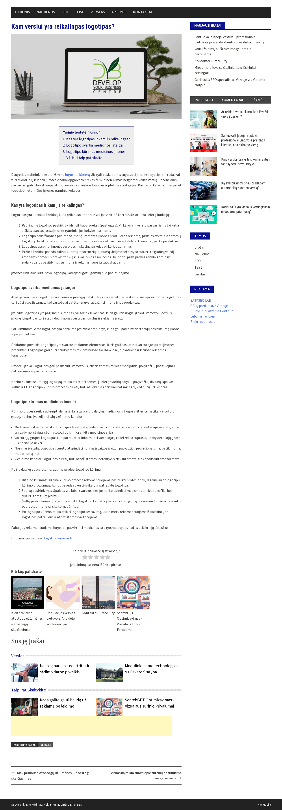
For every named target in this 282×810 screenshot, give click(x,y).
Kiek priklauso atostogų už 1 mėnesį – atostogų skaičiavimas (27, 621)
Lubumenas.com (202, 316)
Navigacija (264, 804)
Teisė (79, 12)
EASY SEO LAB (200, 300)
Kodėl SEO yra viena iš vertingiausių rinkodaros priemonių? (245, 209)
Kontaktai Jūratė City (98, 613)
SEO (65, 12)
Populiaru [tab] (204, 100)
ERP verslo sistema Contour (211, 311)
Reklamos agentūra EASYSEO (63, 804)
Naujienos (46, 12)
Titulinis (22, 12)
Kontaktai (142, 12)
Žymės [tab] (259, 100)
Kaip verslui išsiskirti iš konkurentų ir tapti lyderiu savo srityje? (246, 161)
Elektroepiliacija (202, 321)
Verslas (98, 12)
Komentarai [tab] (232, 100)
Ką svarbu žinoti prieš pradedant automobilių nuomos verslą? (243, 185)
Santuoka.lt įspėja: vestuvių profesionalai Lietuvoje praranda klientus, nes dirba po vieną (243, 140)
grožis (199, 247)
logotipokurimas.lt (58, 538)
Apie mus (118, 12)
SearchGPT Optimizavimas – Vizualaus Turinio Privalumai (130, 621)
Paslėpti (93, 132)
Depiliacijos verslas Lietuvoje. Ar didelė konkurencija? (60, 618)
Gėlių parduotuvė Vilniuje (209, 305)
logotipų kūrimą (77, 174)
